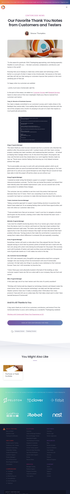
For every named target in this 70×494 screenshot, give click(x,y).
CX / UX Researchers (11, 459)
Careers (49, 473)
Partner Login (50, 433)
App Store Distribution (32, 452)
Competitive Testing (11, 450)
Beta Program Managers (12, 462)
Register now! (64, 2)
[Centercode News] (35, 15)
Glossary (49, 455)
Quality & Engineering (11, 452)
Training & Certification (12, 436)
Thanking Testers (31, 331)
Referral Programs (51, 459)
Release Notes (30, 459)
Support (49, 471)
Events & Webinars (51, 447)
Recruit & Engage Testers (32, 436)
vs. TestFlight (9, 471)
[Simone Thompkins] (37, 33)
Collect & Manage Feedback (33, 433)
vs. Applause (9, 483)
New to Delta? (9, 431)
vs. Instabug (9, 473)
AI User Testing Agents (32, 447)
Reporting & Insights (31, 438)
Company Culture (19, 331)
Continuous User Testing (12, 445)
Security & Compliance (32, 445)
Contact (49, 476)
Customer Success (39, 92)
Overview (28, 431)
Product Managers (10, 457)
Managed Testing (30, 466)
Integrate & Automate (31, 443)
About (48, 466)
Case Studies (50, 450)
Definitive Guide (10, 433)
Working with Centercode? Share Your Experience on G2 (25, 314)
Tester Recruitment (31, 473)
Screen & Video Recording (33, 450)
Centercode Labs (51, 452)
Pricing (28, 457)
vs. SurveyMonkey (10, 478)
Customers (49, 469)
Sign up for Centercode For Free (35, 323)
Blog (48, 443)
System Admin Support (32, 455)
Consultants (9, 464)
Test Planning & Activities (32, 440)
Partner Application (52, 436)
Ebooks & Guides (51, 445)
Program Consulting (31, 471)
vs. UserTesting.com (11, 481)
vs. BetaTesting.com (11, 476)
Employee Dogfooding (11, 447)
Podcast (49, 457)
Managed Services (54, 92)
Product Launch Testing (12, 443)
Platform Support (30, 469)
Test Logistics (29, 476)
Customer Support (10, 455)
